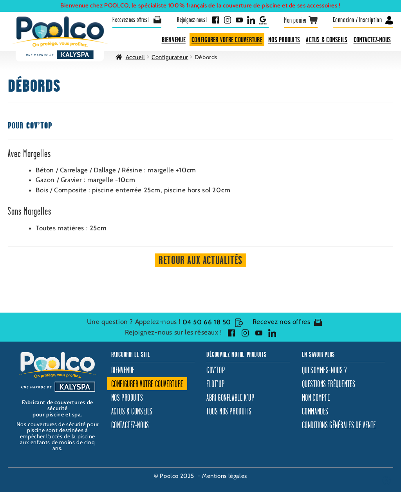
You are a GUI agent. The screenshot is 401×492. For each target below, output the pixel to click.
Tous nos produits (228, 411)
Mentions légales (224, 475)
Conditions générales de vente (339, 425)
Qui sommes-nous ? (324, 370)
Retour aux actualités (200, 259)
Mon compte (316, 397)
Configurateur (170, 57)
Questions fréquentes (329, 383)
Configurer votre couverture (226, 39)
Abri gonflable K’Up (230, 397)
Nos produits (284, 39)
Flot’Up (215, 383)
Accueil (135, 57)
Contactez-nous (372, 39)
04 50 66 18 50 (212, 322)
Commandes (315, 411)
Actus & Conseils (326, 39)
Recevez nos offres (287, 322)
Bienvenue (174, 39)
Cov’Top (215, 370)
